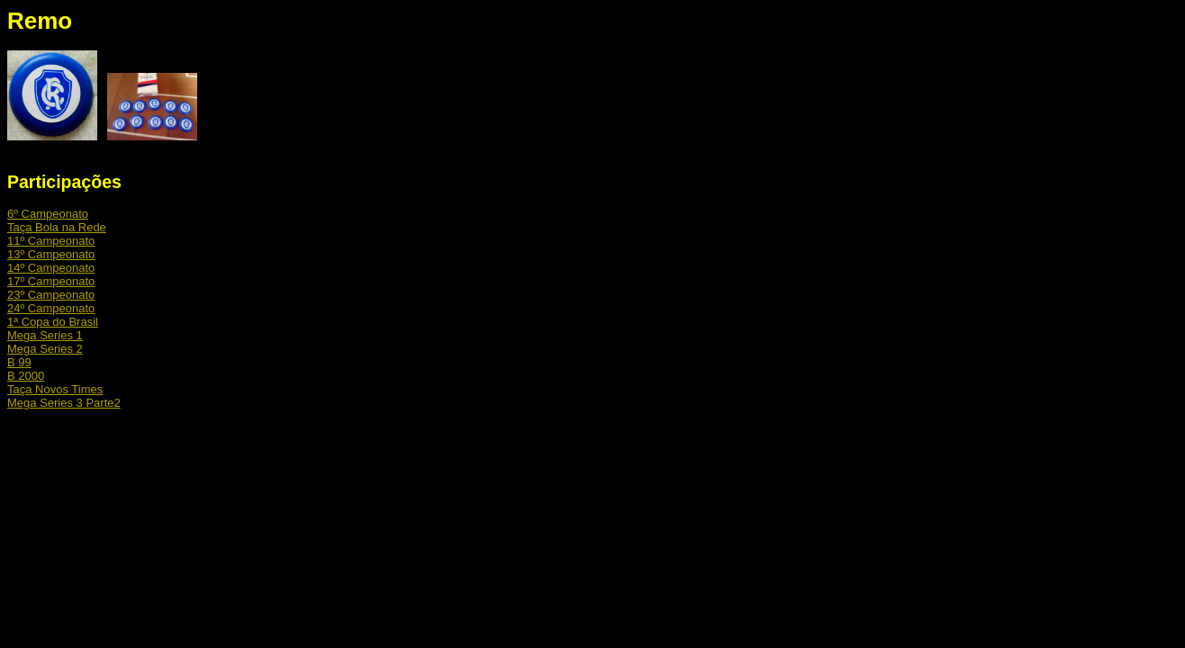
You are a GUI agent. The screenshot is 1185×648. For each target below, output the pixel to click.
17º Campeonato (51, 281)
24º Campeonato (51, 308)
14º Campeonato (51, 267)
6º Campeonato (47, 213)
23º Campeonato (51, 295)
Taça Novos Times (55, 389)
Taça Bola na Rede (56, 227)
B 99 (19, 362)
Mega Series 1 (45, 335)
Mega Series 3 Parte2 (64, 403)
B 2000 (25, 375)
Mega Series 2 (45, 349)
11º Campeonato (51, 241)
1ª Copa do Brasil (52, 321)
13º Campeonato (51, 254)
